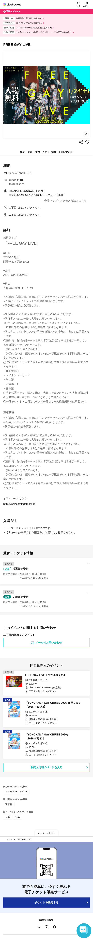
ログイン (86, 6)
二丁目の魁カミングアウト (24, 207)
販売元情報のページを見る (46, 767)
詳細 (30, 152)
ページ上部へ (48, 833)
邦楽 (17, 817)
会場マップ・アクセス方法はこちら (65, 200)
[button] (46, 571)
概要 (22, 152)
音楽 (7, 817)
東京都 (8, 804)
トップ (9, 839)
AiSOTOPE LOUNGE (16, 791)
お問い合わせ (66, 152)
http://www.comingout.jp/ (19, 504)
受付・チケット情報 (45, 152)
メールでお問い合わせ (46, 642)
